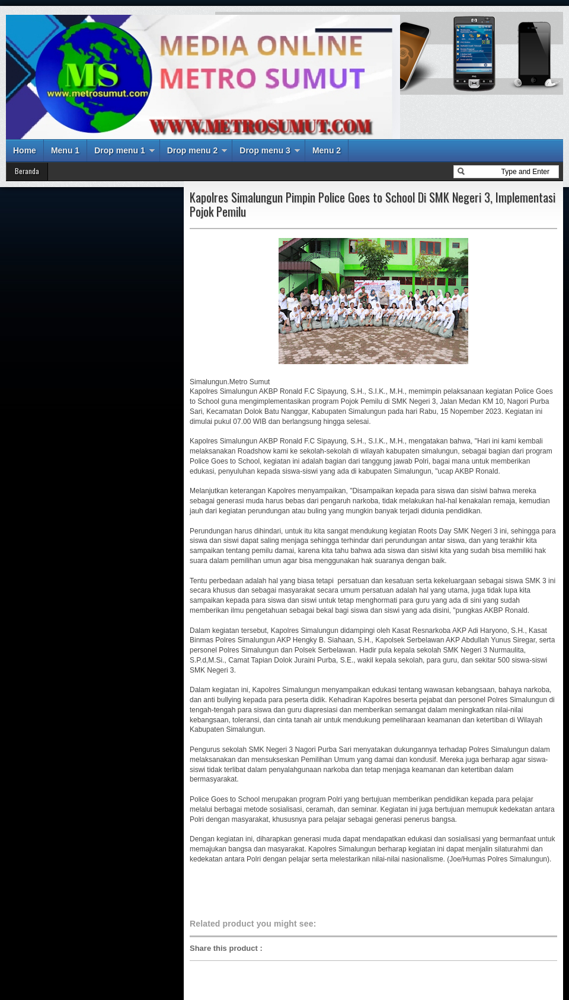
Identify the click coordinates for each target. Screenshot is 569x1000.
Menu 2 (326, 150)
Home (24, 150)
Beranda (27, 171)
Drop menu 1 (119, 150)
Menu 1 (65, 150)
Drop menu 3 (264, 150)
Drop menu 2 (192, 150)
